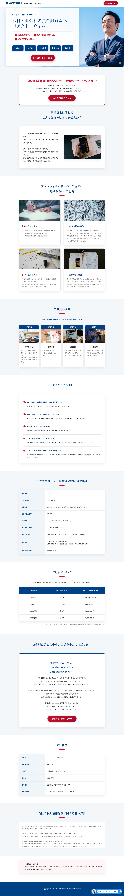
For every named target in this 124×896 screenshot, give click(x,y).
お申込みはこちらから (62, 98)
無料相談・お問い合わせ (43, 58)
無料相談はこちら (109, 3)
